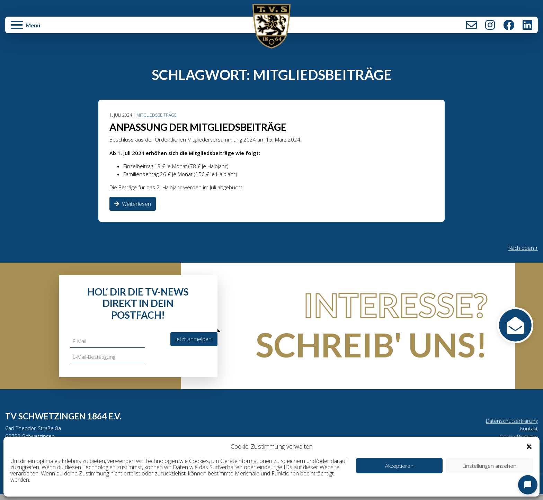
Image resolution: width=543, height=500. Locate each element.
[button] (529, 446)
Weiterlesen (132, 207)
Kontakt (471, 24)
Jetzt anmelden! (194, 342)
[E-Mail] (108, 344)
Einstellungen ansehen (489, 465)
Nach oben (522, 251)
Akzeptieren (399, 465)
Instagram (490, 24)
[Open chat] (527, 484)
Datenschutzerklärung (510, 424)
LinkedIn (527, 24)
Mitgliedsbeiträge (158, 115)
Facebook (508, 24)
